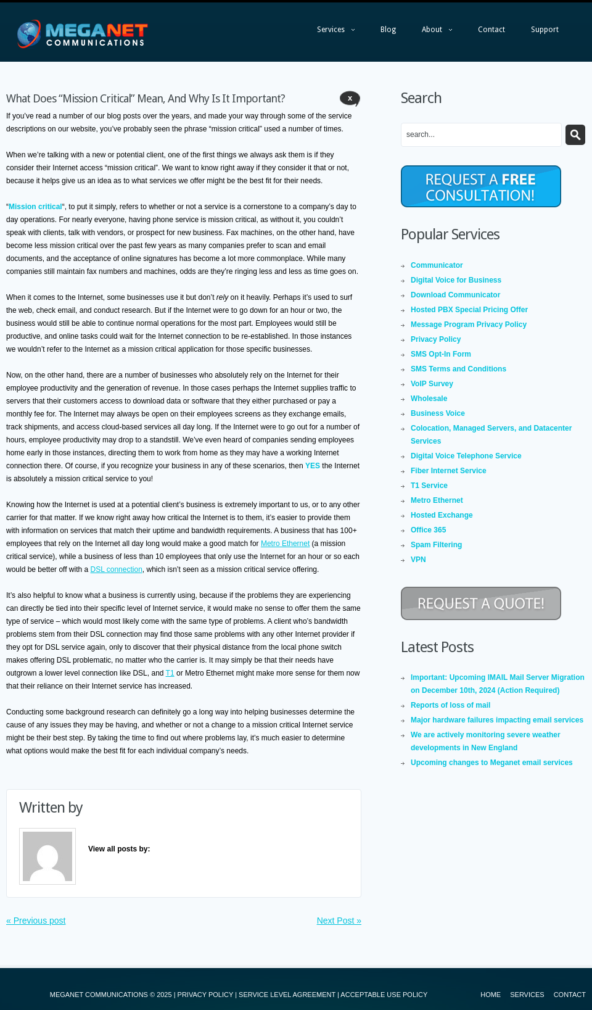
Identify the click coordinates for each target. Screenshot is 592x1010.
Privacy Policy (436, 339)
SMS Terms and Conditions (458, 369)
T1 (170, 673)
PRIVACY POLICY (205, 994)
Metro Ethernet (285, 543)
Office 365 (428, 530)
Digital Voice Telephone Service (466, 456)
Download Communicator (455, 295)
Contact (491, 29)
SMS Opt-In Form (441, 354)
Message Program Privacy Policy (469, 324)
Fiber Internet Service (449, 470)
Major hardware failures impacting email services (497, 720)
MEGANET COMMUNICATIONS (99, 994)
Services (330, 32)
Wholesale (429, 398)
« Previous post (36, 920)
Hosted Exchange (442, 515)
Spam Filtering (436, 544)
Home (490, 994)
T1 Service (429, 485)
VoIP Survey (432, 383)
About (430, 32)
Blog (388, 29)
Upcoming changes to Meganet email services (492, 762)
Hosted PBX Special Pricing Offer (469, 309)
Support (545, 29)
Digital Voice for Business (456, 280)
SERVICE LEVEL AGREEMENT (287, 994)
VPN (418, 559)
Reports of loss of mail (450, 705)
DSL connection (116, 569)
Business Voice (438, 413)
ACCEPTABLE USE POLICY (383, 994)
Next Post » (339, 920)
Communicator (437, 265)
